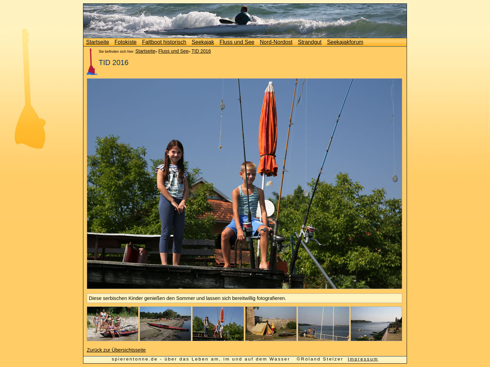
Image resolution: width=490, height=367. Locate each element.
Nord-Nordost (276, 42)
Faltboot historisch (164, 42)
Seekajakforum (345, 42)
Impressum (363, 359)
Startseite (97, 42)
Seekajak (203, 42)
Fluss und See (236, 42)
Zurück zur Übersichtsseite (116, 350)
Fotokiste (126, 42)
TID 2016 (201, 51)
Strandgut (310, 42)
